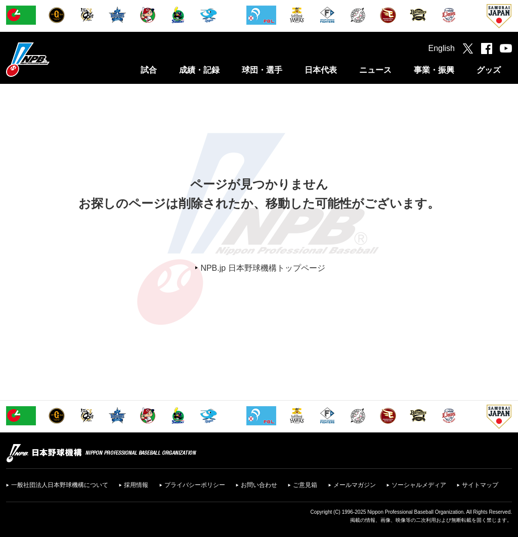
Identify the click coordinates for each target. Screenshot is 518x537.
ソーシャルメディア (419, 485)
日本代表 (321, 70)
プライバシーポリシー (194, 485)
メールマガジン (354, 485)
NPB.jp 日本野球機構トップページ (262, 268)
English (441, 48)
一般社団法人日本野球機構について (59, 485)
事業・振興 (434, 70)
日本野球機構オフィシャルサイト (53, 59)
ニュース (375, 70)
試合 (149, 70)
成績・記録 (199, 70)
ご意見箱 (305, 485)
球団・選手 (262, 70)
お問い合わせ (259, 485)
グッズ (489, 70)
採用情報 (136, 485)
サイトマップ (480, 485)
